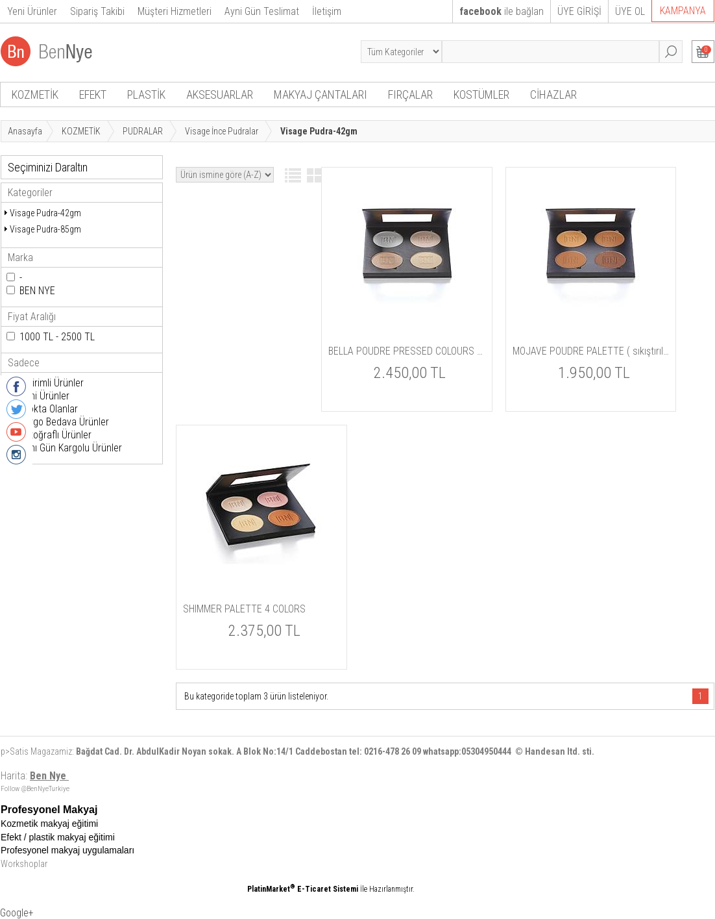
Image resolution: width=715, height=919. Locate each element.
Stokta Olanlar (48, 409)
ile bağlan (501, 11)
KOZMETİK (35, 94)
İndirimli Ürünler (51, 383)
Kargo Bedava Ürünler (64, 422)
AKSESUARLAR (219, 94)
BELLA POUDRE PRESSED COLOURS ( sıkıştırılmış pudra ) (406, 351)
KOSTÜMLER (481, 94)
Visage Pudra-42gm (45, 213)
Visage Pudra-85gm (45, 229)
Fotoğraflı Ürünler (55, 435)
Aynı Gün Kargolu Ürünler (70, 448)
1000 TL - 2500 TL (57, 337)
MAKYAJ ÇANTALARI (320, 94)
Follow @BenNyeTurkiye (35, 789)
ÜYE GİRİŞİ (579, 11)
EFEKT (92, 94)
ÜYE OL (630, 11)
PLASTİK (146, 94)
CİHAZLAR (553, 94)
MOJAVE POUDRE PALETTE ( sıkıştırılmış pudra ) (591, 351)
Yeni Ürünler (44, 396)
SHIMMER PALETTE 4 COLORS (244, 609)
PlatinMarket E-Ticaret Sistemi (302, 889)
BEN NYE (37, 290)
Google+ (17, 913)
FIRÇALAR (410, 94)
